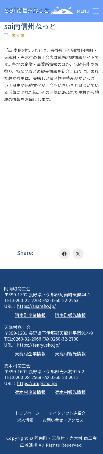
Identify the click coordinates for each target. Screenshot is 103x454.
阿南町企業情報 (30, 315)
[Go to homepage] (39, 10)
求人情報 (25, 420)
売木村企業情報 (30, 392)
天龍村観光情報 (70, 353)
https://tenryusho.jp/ (38, 345)
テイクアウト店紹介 (67, 413)
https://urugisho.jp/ (37, 383)
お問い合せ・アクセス (63, 420)
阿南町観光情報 (70, 315)
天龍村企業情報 (30, 353)
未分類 (18, 35)
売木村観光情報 (70, 392)
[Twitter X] (78, 253)
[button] (88, 11)
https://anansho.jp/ (36, 306)
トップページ (27, 413)
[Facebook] (64, 253)
